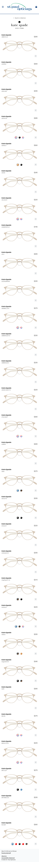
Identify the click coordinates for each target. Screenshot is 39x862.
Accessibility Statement (8, 858)
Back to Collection (19, 18)
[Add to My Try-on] (35, 56)
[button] (3, 7)
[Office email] (6, 853)
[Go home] (19, 7)
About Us (4, 856)
